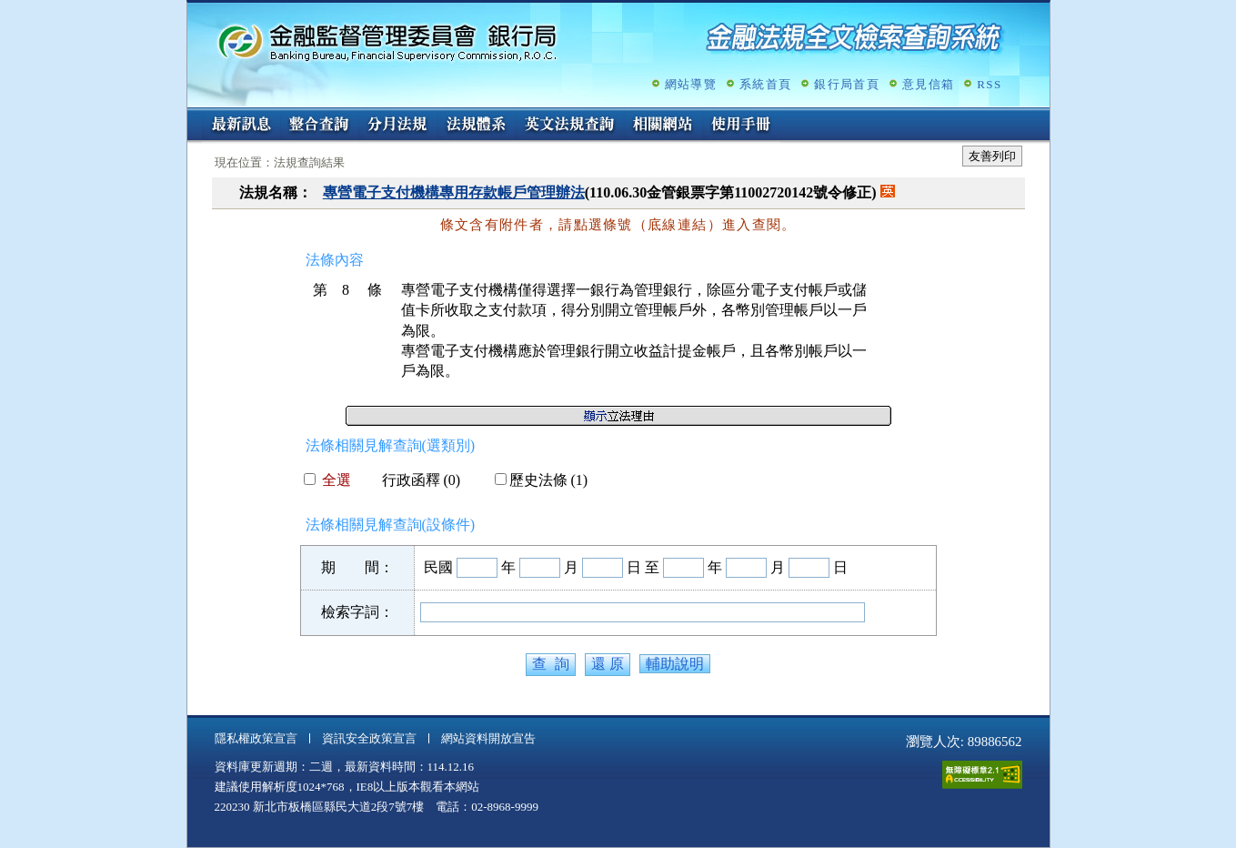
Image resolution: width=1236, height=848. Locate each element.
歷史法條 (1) (541, 480)
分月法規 (397, 125)
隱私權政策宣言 (256, 738)
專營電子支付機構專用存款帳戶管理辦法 (454, 192)
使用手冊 (741, 125)
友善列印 (992, 156)
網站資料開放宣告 (488, 738)
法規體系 (476, 125)
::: (193, 115)
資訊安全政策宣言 (369, 738)
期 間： (357, 567)
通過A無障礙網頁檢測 (982, 775)
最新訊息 (241, 125)
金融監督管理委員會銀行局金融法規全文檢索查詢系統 (387, 41)
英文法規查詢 (569, 125)
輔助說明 (675, 663)
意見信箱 (928, 84)
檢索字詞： (357, 612)
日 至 (643, 567)
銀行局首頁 (846, 84)
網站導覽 (691, 84)
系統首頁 (765, 84)
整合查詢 (319, 125)
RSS (989, 84)
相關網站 (663, 125)
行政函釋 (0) (414, 480)
